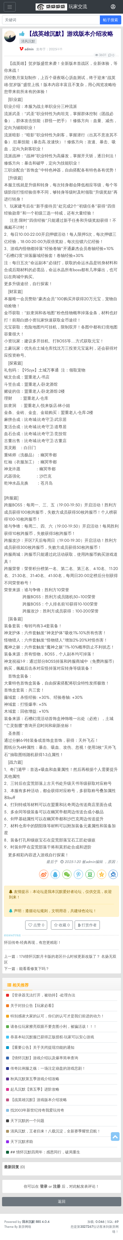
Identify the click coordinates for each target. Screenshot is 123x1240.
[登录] (113, 7)
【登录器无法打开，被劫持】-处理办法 (42, 995)
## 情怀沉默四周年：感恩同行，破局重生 (45, 1152)
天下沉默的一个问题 (27, 1120)
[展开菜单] (10, 7)
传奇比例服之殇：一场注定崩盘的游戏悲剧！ (48, 1068)
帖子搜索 (110, 20)
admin (29, 49)
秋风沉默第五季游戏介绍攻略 (34, 1079)
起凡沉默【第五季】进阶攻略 (34, 1089)
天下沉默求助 (21, 1141)
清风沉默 (28, 41)
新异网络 (25, 1226)
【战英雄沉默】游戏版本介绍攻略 (38, 1100)
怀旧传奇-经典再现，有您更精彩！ (32, 942)
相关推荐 (18, 985)
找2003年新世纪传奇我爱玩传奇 (37, 1110)
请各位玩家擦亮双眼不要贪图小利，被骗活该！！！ (53, 1026)
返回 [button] (61, 1201)
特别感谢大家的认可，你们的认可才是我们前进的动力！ (57, 1016)
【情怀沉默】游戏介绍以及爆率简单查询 (44, 1058)
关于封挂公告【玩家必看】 (33, 1005)
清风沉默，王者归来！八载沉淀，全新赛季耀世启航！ (55, 1131)
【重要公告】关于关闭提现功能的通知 (42, 1047)
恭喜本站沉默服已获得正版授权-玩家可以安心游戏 (52, 1037)
